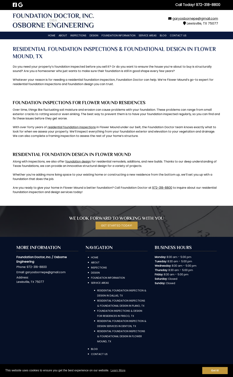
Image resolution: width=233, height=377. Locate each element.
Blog (163, 35)
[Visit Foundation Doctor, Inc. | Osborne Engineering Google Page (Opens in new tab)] (20, 5)
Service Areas (148, 35)
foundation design (78, 161)
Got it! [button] (215, 370)
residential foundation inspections (72, 127)
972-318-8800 (162, 188)
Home (51, 35)
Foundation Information (118, 35)
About (63, 35)
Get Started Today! (116, 225)
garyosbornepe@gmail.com (195, 18)
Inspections (78, 35)
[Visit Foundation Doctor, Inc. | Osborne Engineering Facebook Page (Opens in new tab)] (15, 5)
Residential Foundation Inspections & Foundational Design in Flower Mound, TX (121, 336)
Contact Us (178, 35)
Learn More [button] (117, 370)
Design (94, 35)
